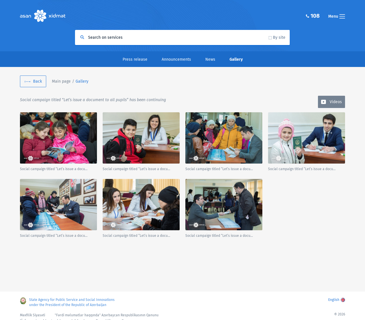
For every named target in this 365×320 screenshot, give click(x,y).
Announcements (176, 59)
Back (37, 81)
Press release (135, 59)
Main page (61, 81)
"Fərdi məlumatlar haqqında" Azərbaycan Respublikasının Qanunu (107, 315)
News (210, 59)
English (333, 300)
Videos (336, 101)
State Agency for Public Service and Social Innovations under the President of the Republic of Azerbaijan (72, 302)
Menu (336, 16)
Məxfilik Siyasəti (32, 315)
